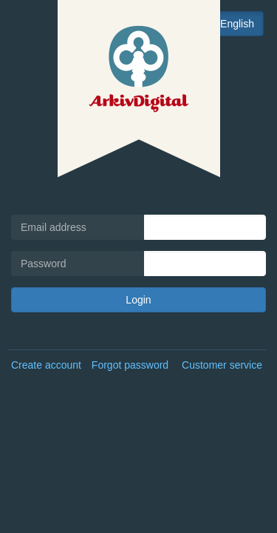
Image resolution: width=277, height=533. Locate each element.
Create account (46, 365)
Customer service (222, 365)
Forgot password (130, 365)
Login (138, 300)
